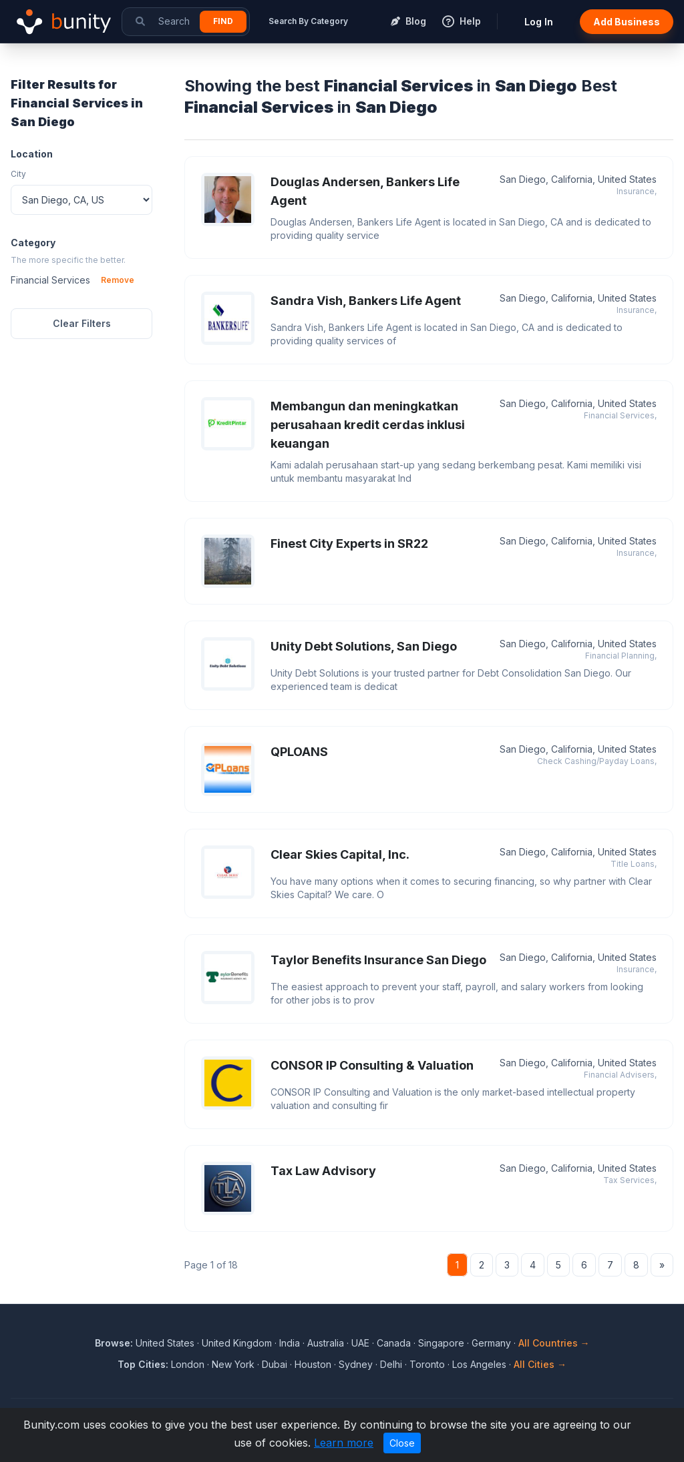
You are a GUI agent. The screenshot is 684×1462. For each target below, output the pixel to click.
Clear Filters (82, 323)
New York (233, 1364)
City (18, 174)
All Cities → (540, 1364)
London (187, 1364)
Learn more (343, 1442)
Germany (491, 1343)
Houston (313, 1364)
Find (223, 21)
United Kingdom (237, 1343)
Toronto (427, 1364)
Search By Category (308, 21)
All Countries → (554, 1343)
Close (402, 1443)
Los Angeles (479, 1364)
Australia (325, 1343)
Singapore (441, 1343)
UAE (360, 1343)
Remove (117, 280)
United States (165, 1343)
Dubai (274, 1364)
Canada (394, 1343)
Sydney (356, 1364)
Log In (538, 21)
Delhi (391, 1364)
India (289, 1343)
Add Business (626, 21)
